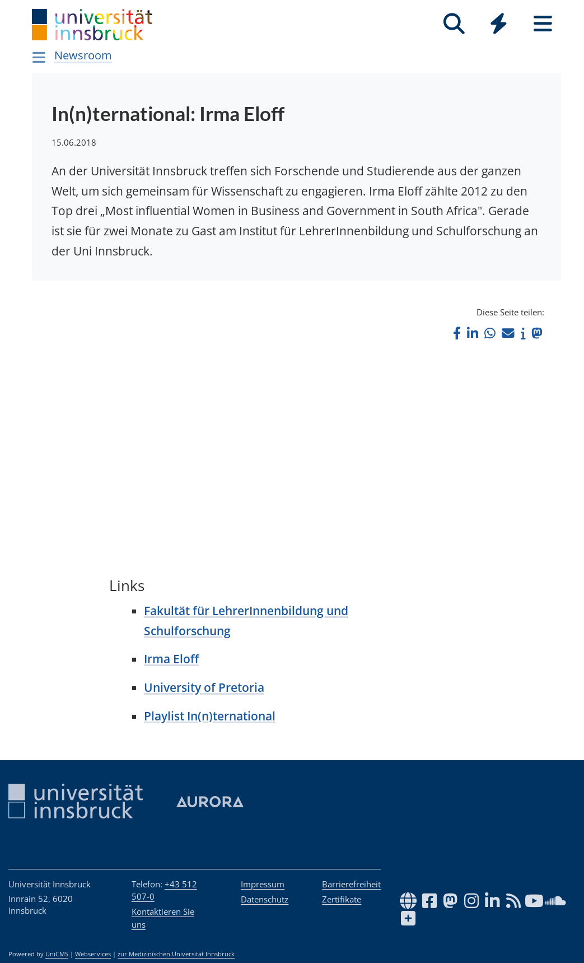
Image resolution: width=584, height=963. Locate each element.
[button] (456, 333)
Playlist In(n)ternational (209, 716)
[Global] (498, 24)
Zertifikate (341, 899)
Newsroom (83, 55)
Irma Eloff (171, 659)
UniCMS (56, 954)
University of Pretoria (204, 687)
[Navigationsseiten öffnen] (39, 57)
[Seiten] (543, 23)
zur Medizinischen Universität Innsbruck (176, 954)
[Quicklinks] (498, 23)
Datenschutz (264, 899)
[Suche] (454, 23)
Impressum (262, 884)
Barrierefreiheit (351, 884)
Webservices (93, 954)
